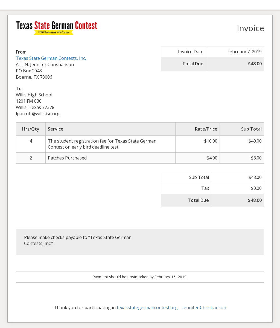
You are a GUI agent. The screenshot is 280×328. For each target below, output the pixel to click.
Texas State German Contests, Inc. (51, 58)
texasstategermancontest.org (147, 308)
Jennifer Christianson (204, 308)
